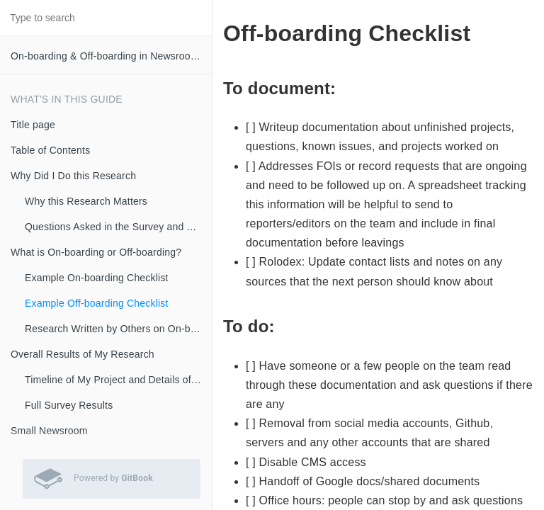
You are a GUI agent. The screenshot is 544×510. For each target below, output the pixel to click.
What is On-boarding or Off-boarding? (96, 252)
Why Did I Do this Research (73, 175)
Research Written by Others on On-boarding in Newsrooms (118, 328)
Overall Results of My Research (82, 354)
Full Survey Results (69, 405)
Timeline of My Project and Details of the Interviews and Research (118, 379)
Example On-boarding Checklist (97, 277)
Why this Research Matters (86, 201)
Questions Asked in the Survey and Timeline (118, 226)
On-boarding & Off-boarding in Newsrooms (107, 56)
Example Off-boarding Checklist (97, 303)
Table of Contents (50, 150)
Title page (33, 124)
